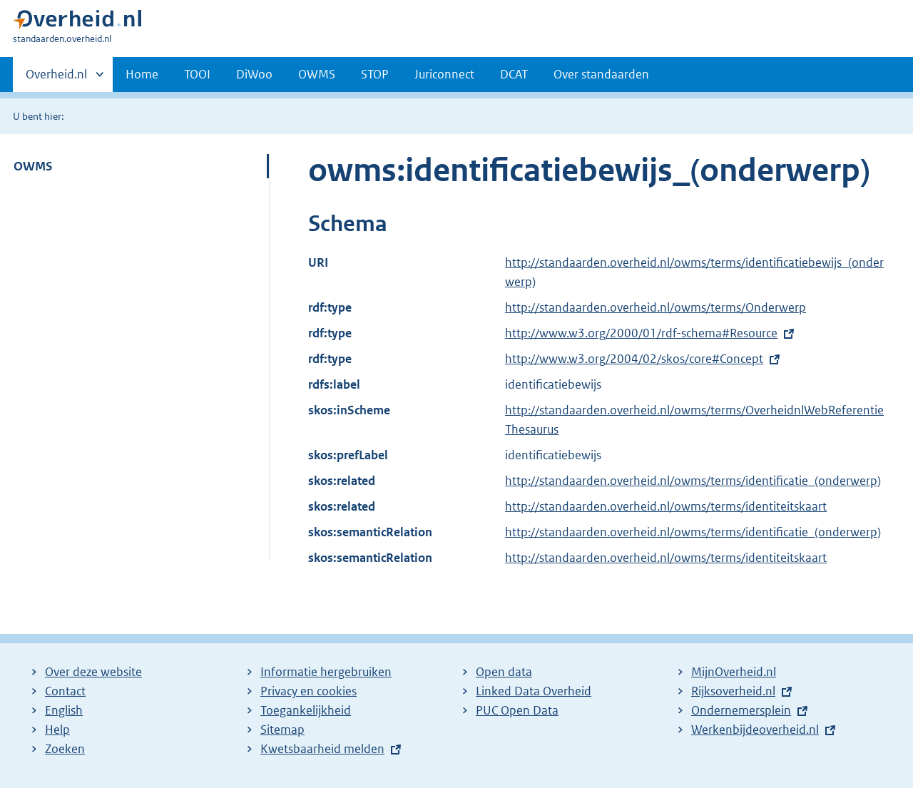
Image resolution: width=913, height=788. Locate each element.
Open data (504, 672)
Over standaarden (601, 74)
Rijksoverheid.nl (733, 691)
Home (142, 74)
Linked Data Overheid (533, 691)
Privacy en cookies (308, 691)
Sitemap (282, 729)
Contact (65, 691)
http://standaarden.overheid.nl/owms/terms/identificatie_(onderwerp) (693, 480)
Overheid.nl (56, 78)
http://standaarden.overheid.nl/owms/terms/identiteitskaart (666, 506)
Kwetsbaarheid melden (322, 749)
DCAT (514, 74)
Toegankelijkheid (305, 710)
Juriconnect (444, 74)
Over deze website (93, 672)
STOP (375, 74)
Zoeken (65, 749)
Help (57, 729)
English (64, 710)
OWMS (316, 74)
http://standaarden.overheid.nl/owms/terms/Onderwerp (655, 307)
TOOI (197, 74)
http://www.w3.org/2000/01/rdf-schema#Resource (641, 333)
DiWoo (254, 74)
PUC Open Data (517, 710)
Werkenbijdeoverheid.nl (755, 729)
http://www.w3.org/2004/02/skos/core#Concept (634, 359)
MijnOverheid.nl (733, 672)
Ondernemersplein (741, 710)
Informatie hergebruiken (326, 672)
